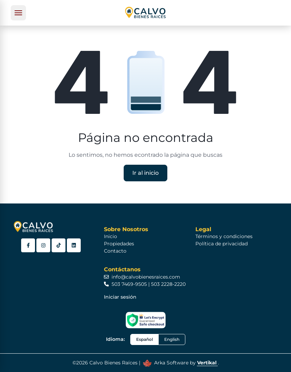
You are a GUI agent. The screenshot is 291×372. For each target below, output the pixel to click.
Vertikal (207, 363)
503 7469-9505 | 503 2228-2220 (145, 284)
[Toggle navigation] (18, 12)
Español (144, 339)
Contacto (115, 251)
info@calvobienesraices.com (142, 277)
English (171, 339)
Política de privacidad (221, 244)
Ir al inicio (145, 173)
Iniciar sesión (120, 297)
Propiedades (119, 244)
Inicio (110, 236)
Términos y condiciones (224, 236)
